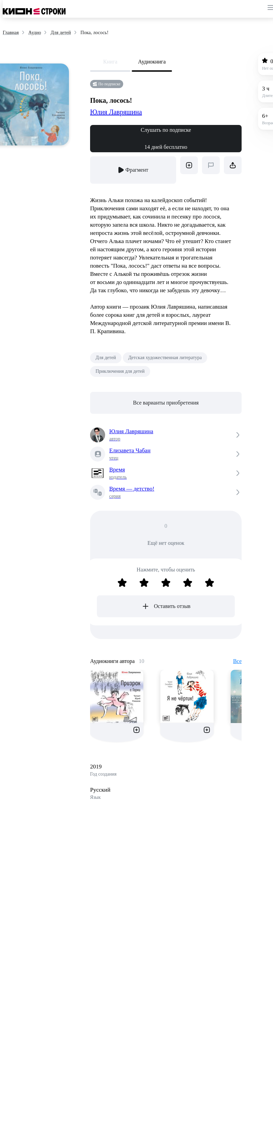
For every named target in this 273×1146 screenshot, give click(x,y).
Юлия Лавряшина (116, 112)
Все (237, 661)
